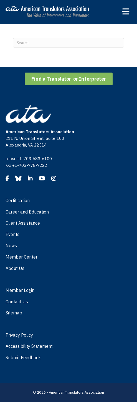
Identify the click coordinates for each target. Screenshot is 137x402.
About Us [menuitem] (15, 268)
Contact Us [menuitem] (17, 301)
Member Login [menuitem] (20, 290)
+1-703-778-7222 (29, 165)
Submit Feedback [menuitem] (23, 357)
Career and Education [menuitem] (27, 212)
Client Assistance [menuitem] (23, 223)
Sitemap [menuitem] (14, 313)
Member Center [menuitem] (21, 257)
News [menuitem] (11, 245)
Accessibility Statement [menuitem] (29, 346)
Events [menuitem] (12, 234)
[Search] (68, 43)
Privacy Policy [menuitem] (19, 335)
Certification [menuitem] (18, 200)
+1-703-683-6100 (34, 158)
